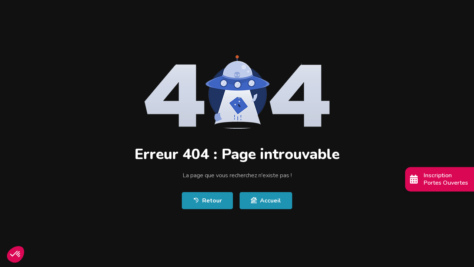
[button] (15, 254)
